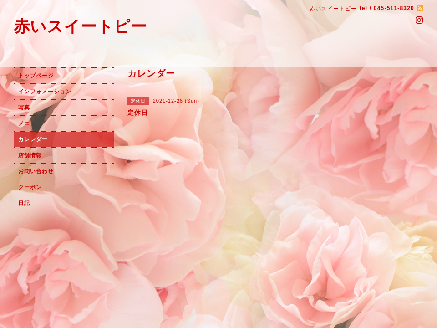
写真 (24, 107)
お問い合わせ (36, 171)
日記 (24, 203)
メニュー (30, 123)
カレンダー (33, 139)
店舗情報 (30, 155)
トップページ (36, 75)
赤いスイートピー (80, 26)
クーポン (30, 187)
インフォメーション (44, 91)
